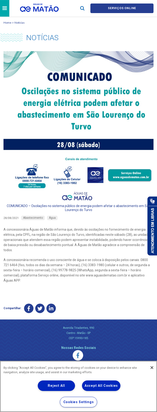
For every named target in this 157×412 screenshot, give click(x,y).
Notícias (19, 22)
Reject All (56, 386)
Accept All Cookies (101, 386)
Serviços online (122, 8)
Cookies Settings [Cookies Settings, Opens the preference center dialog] (78, 402)
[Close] (152, 367)
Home (7, 22)
